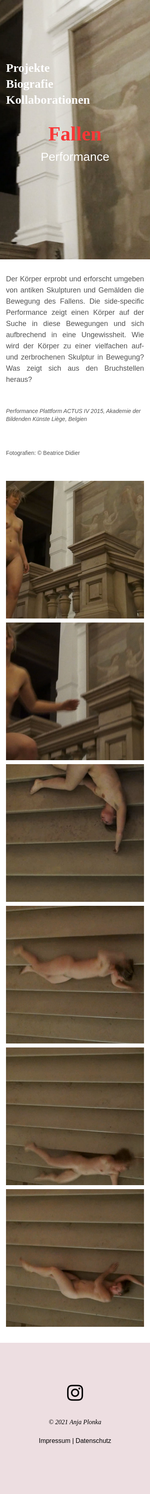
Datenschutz (93, 1440)
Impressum (54, 1440)
